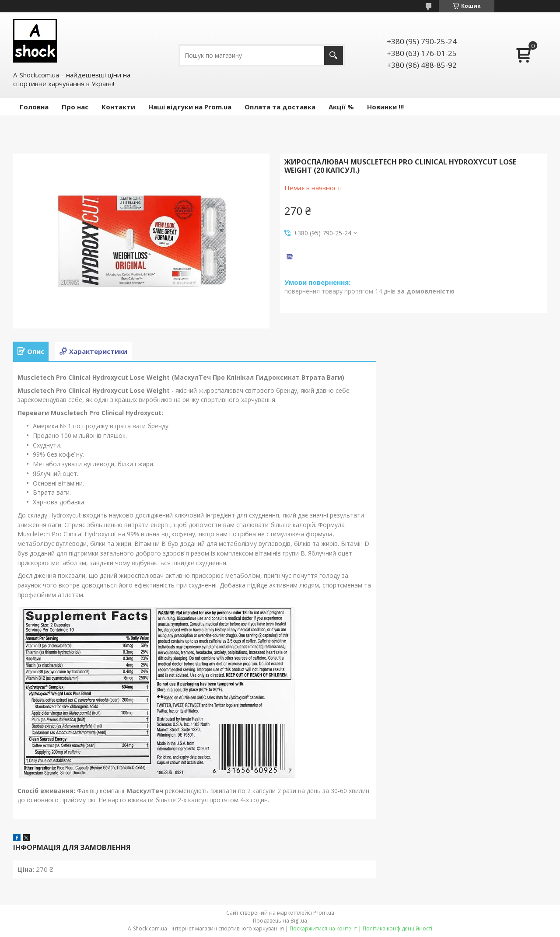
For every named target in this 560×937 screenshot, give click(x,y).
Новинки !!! (385, 106)
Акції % (341, 106)
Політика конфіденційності (397, 928)
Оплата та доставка (280, 106)
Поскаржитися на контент (323, 928)
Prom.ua (323, 912)
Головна (34, 106)
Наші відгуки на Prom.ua (189, 106)
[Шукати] (333, 55)
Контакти (118, 106)
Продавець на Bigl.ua (280, 920)
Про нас (75, 106)
